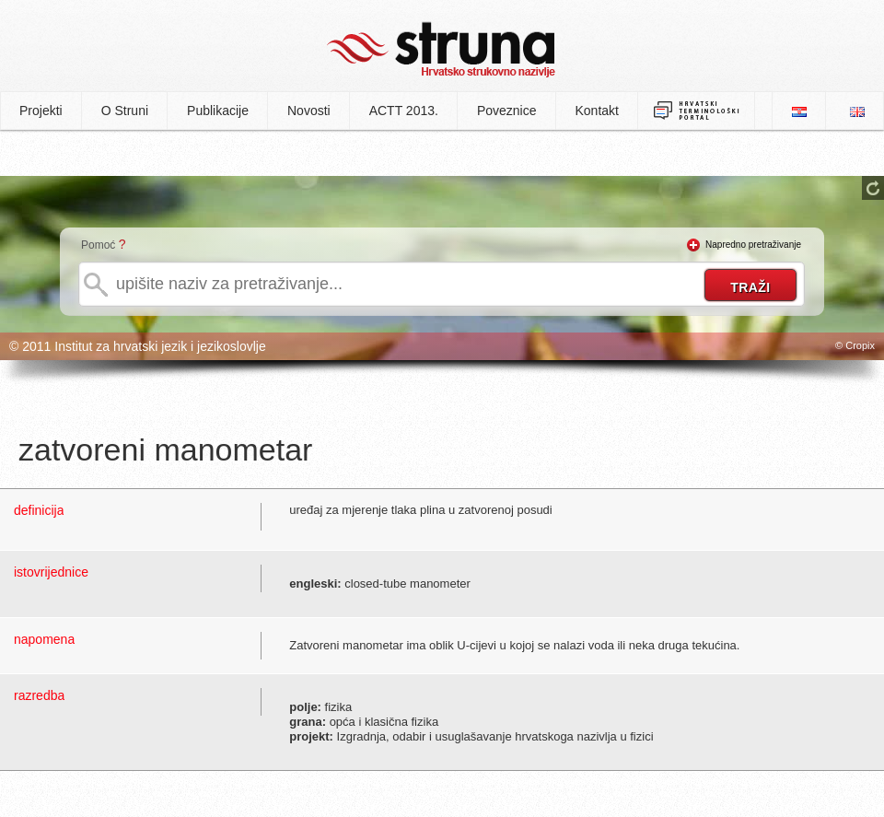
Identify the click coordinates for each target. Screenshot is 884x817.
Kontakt (597, 110)
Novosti (309, 110)
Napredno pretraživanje (753, 244)
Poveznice (507, 110)
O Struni (124, 110)
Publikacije (218, 110)
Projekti (41, 110)
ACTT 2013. (403, 110)
